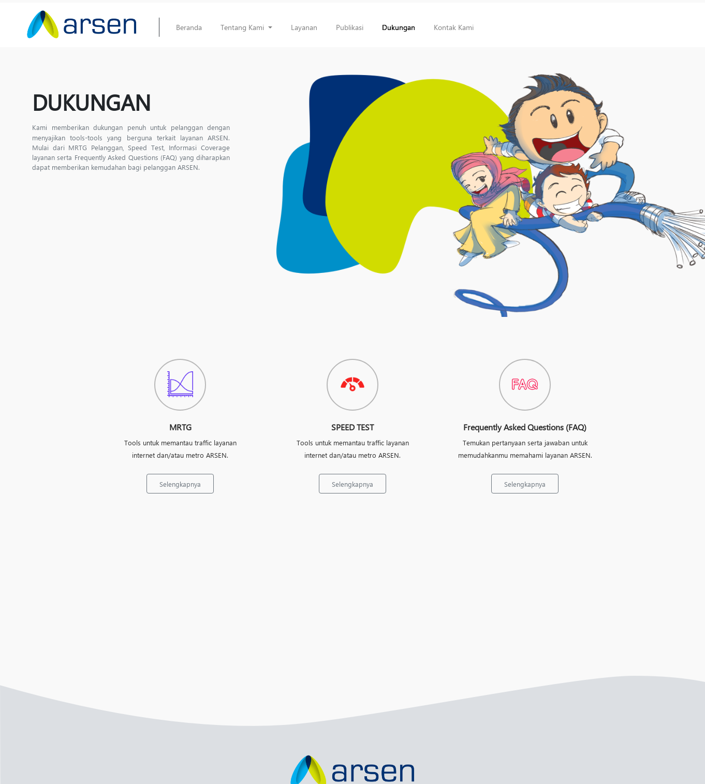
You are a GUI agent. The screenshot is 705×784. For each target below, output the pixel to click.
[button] (246, 27)
